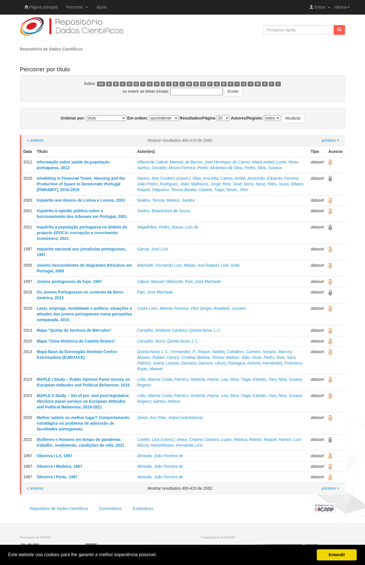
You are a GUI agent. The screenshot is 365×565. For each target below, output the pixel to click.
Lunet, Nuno (287, 162)
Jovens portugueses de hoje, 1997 (69, 281)
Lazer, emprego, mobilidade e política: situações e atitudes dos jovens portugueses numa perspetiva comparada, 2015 (84, 314)
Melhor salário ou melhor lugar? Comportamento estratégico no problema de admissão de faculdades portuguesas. (83, 423)
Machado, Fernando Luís (159, 265)
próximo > (330, 140)
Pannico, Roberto (189, 379)
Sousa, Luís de (185, 227)
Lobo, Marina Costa (154, 379)
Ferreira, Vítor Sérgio (192, 308)
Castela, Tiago (211, 189)
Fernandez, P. (183, 351)
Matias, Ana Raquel (201, 265)
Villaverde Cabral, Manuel (160, 162)
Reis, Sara (286, 357)
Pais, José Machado (203, 281)
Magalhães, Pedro (153, 227)
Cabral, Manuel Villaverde (160, 281)
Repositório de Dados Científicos (51, 49)
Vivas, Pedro (263, 357)
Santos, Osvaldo (151, 167)
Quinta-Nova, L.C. (205, 330)
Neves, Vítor (237, 189)
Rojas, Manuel (150, 368)
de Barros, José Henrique (207, 162)
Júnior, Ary (146, 417)
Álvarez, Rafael (150, 357)
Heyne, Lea (217, 379)
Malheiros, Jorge (206, 184)
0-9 (101, 84)
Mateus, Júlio (237, 357)
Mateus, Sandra (180, 200)
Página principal (41, 7)
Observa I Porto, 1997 (57, 477)
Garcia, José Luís (152, 249)
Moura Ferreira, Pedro (188, 167)
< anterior (35, 140)
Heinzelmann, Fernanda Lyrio (177, 445)
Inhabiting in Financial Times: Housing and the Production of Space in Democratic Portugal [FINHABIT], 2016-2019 (81, 184)
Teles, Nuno (278, 184)
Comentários (110, 508)
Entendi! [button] (336, 554)
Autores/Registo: (247, 118)
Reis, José (232, 184)
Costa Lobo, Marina (154, 308)
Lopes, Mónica (234, 439)
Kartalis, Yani (264, 379)
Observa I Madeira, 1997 (59, 466)
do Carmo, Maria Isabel (253, 162)
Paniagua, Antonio (244, 363)
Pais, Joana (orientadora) (180, 417)
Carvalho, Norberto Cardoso (162, 330)
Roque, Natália (211, 351)
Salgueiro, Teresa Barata (174, 189)
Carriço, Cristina (180, 357)
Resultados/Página (197, 118)
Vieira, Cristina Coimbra (198, 439)
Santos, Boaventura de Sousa (163, 210)
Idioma (341, 7)
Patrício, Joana (150, 363)
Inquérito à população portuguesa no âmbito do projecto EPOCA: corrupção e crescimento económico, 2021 (82, 233)
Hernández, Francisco (282, 363)
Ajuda (101, 7)
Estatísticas (143, 508)
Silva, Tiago (240, 379)
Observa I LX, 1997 (54, 455)
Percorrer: (77, 7)
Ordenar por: (73, 118)
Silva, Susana (269, 167)
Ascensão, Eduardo (264, 178)
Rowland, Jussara (229, 308)
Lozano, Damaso (181, 363)
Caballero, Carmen (243, 351)
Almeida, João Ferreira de (160, 455)
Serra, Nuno (254, 184)
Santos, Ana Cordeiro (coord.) (163, 178)
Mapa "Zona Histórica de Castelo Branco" (76, 341)
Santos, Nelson (166, 401)
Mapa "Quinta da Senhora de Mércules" (74, 330)
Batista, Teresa (210, 357)
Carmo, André (233, 178)
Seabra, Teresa (150, 200)
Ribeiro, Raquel (263, 439)
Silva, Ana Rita (205, 178)
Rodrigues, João (174, 184)
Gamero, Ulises (212, 363)
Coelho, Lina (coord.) (155, 439)
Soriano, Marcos (277, 351)
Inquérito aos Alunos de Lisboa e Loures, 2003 (81, 200)
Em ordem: (137, 118)
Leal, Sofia (230, 265)
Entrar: (319, 7)
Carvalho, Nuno (151, 341)
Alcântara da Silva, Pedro (232, 167)
